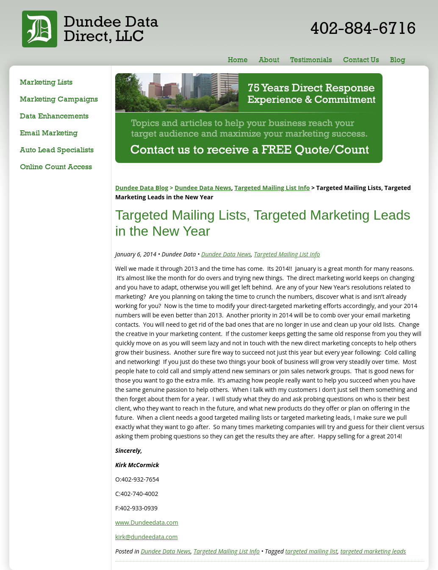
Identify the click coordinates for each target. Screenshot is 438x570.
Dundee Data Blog (141, 188)
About (269, 59)
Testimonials (311, 59)
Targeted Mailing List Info (272, 188)
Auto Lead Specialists (57, 149)
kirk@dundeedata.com (146, 537)
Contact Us (361, 59)
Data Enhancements (54, 115)
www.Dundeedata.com (146, 522)
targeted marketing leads (373, 551)
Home (238, 59)
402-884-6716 (363, 27)
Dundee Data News (203, 188)
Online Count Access (56, 166)
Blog (397, 59)
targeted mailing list (311, 551)
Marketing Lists (46, 81)
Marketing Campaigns (59, 98)
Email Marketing (49, 132)
